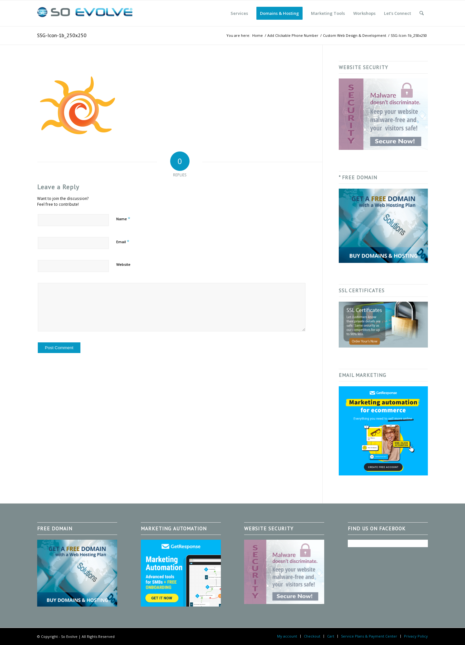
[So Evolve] (85, 13)
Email (122, 241)
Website (123, 264)
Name (123, 219)
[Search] (421, 13)
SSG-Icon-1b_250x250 (62, 35)
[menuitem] (239, 13)
